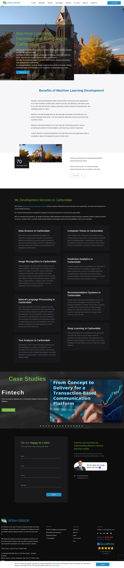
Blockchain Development (53, 532)
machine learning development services (34, 206)
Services (48, 526)
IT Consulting (50, 538)
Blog (74, 541)
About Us (75, 529)
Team (74, 535)
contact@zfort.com (82, 478)
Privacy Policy (55, 565)
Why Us (75, 532)
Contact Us (94, 3)
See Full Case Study (8, 410)
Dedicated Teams (51, 535)
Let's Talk (114, 3)
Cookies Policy (23, 548)
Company (76, 526)
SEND (54, 494)
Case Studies (77, 538)
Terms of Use (13, 548)
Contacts (100, 526)
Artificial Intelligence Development (56, 529)
